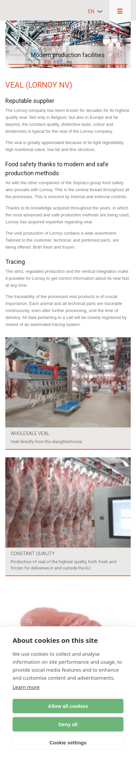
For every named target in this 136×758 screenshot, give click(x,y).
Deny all (68, 724)
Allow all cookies (68, 706)
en (91, 11)
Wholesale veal (30, 433)
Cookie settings (68, 742)
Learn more (26, 687)
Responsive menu (120, 10)
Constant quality (33, 553)
